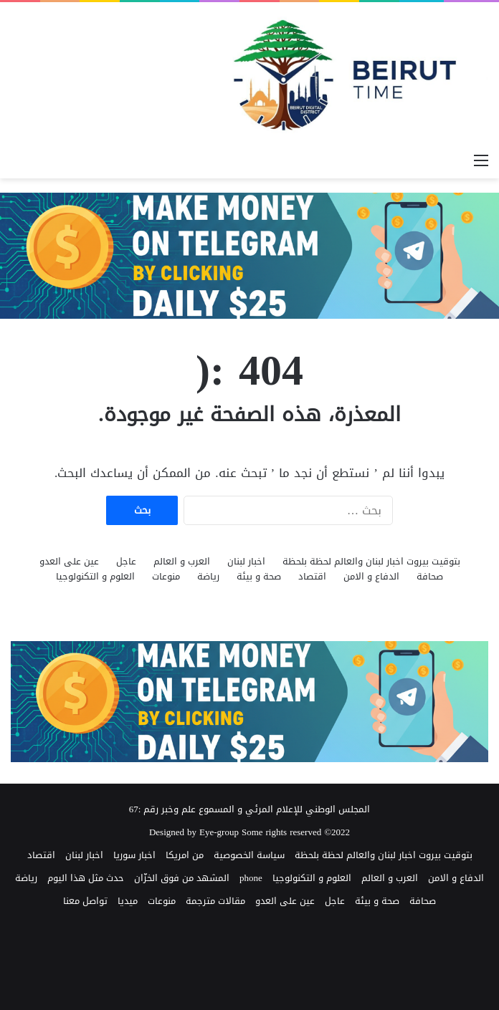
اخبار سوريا (134, 855)
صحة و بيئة (259, 576)
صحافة (430, 576)
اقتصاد (312, 576)
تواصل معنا (85, 901)
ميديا (128, 901)
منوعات (166, 576)
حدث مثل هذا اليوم (85, 878)
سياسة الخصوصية (249, 855)
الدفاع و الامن (371, 576)
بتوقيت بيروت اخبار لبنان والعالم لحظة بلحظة (371, 561)
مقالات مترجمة (215, 901)
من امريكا (185, 855)
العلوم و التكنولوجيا (95, 576)
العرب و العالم (181, 561)
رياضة (208, 576)
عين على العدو (69, 561)
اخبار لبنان (246, 561)
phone (250, 878)
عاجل (126, 561)
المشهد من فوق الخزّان (181, 878)
